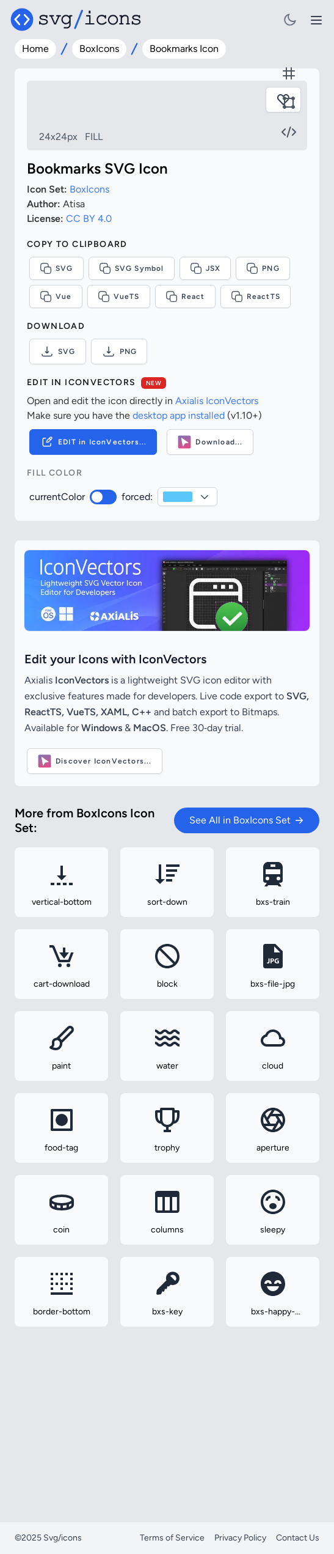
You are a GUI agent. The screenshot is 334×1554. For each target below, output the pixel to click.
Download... (209, 559)
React (185, 414)
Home (35, 48)
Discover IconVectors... (94, 878)
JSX (205, 386)
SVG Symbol (131, 386)
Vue (56, 414)
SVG (56, 386)
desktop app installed (179, 533)
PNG (263, 386)
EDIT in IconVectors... (93, 559)
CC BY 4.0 (89, 336)
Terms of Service (172, 1538)
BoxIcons (99, 48)
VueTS (119, 414)
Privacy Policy (240, 1538)
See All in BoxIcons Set (246, 937)
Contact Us (297, 1538)
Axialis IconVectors (216, 518)
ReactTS (255, 414)
